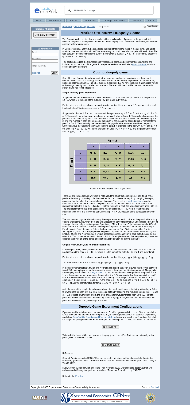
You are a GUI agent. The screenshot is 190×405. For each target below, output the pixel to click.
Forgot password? (39, 66)
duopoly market (139, 64)
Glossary (136, 20)
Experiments (55, 20)
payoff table (97, 273)
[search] (108, 10)
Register (36, 73)
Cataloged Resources (114, 20)
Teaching (73, 20)
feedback (155, 387)
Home (39, 20)
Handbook (90, 20)
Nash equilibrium (135, 201)
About (151, 20)
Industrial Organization (84, 26)
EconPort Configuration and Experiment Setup (94, 317)
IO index (79, 376)
